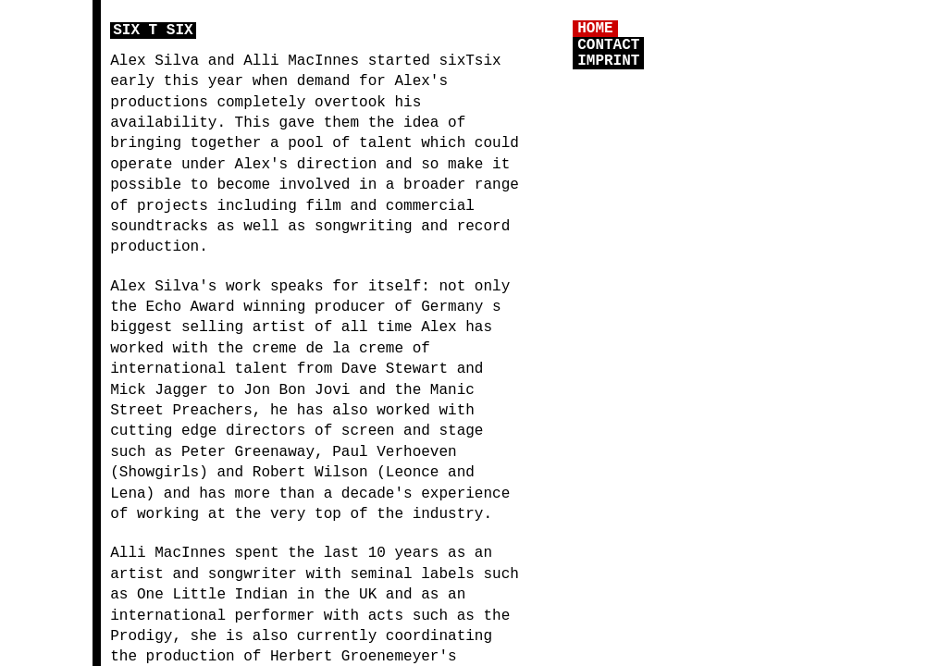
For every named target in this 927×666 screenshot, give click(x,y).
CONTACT (608, 45)
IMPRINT (608, 61)
